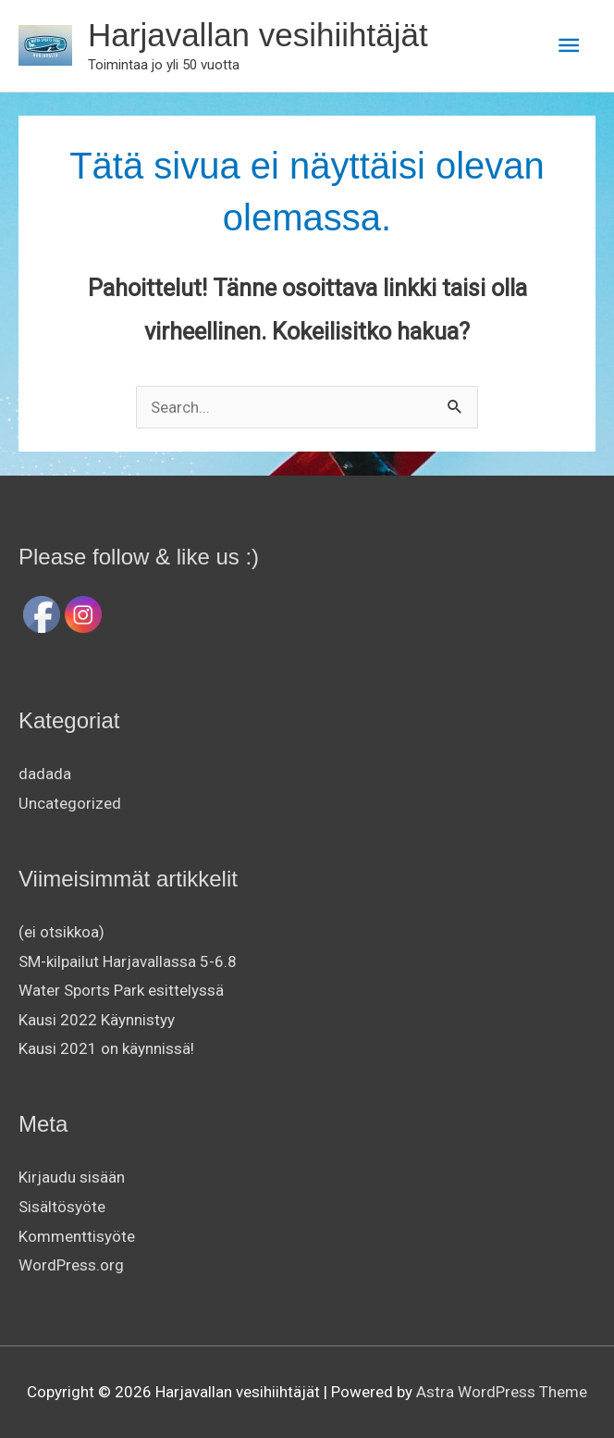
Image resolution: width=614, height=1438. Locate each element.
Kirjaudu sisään (71, 1177)
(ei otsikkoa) (61, 932)
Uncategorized (69, 803)
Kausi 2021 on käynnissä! (106, 1048)
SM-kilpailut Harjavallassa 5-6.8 (127, 961)
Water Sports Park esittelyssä (121, 990)
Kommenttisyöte (76, 1236)
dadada (44, 773)
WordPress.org (71, 1265)
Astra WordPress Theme (501, 1391)
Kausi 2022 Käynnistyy (96, 1019)
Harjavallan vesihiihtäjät (258, 35)
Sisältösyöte (61, 1206)
